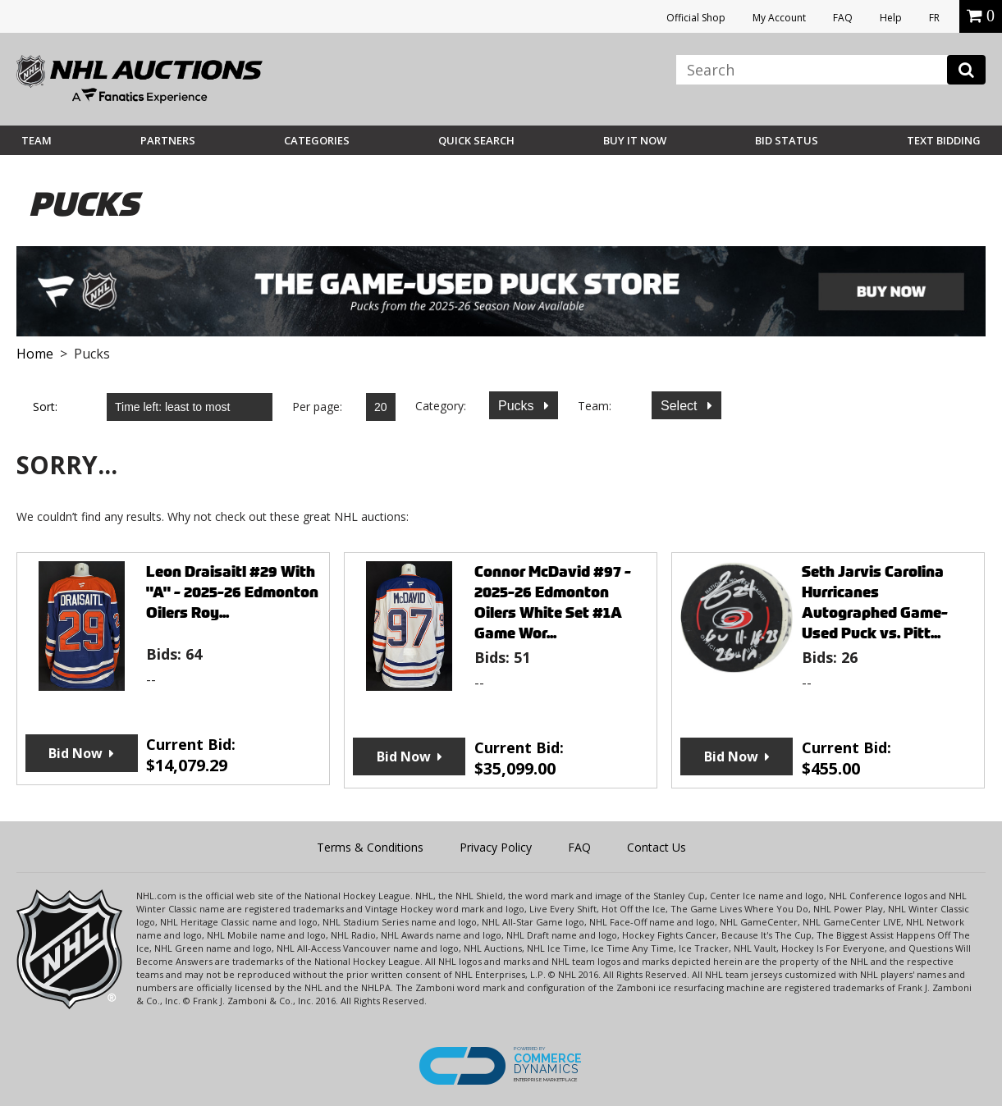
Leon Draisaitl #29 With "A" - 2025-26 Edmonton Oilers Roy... (232, 592)
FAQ (843, 18)
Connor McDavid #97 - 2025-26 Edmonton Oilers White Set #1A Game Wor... (552, 602)
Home (34, 354)
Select (681, 406)
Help (891, 18)
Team (36, 140)
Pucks (518, 406)
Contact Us (656, 847)
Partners (167, 140)
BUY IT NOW (634, 140)
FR (934, 18)
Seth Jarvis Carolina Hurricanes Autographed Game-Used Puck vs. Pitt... (875, 602)
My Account (779, 18)
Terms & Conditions (370, 847)
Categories (317, 140)
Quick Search (476, 140)
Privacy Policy (496, 847)
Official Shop (695, 18)
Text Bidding (944, 140)
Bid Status (786, 140)
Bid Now (75, 753)
